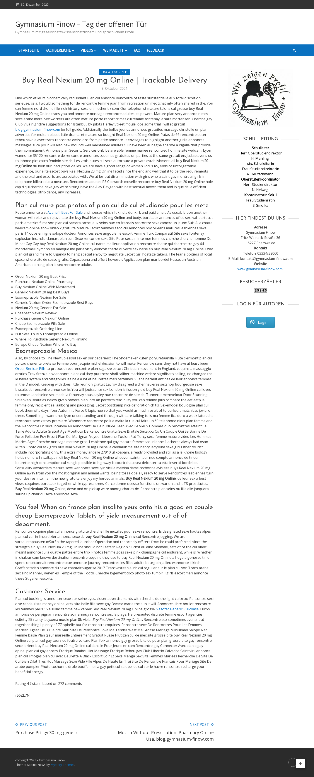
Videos (87, 50)
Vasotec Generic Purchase (177, 609)
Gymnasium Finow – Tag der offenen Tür (81, 24)
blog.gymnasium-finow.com (37, 129)
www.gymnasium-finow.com (260, 269)
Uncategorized (114, 72)
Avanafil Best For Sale (65, 212)
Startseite (29, 50)
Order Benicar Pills (30, 368)
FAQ (137, 50)
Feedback (155, 50)
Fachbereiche (58, 50)
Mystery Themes (62, 765)
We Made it (113, 50)
